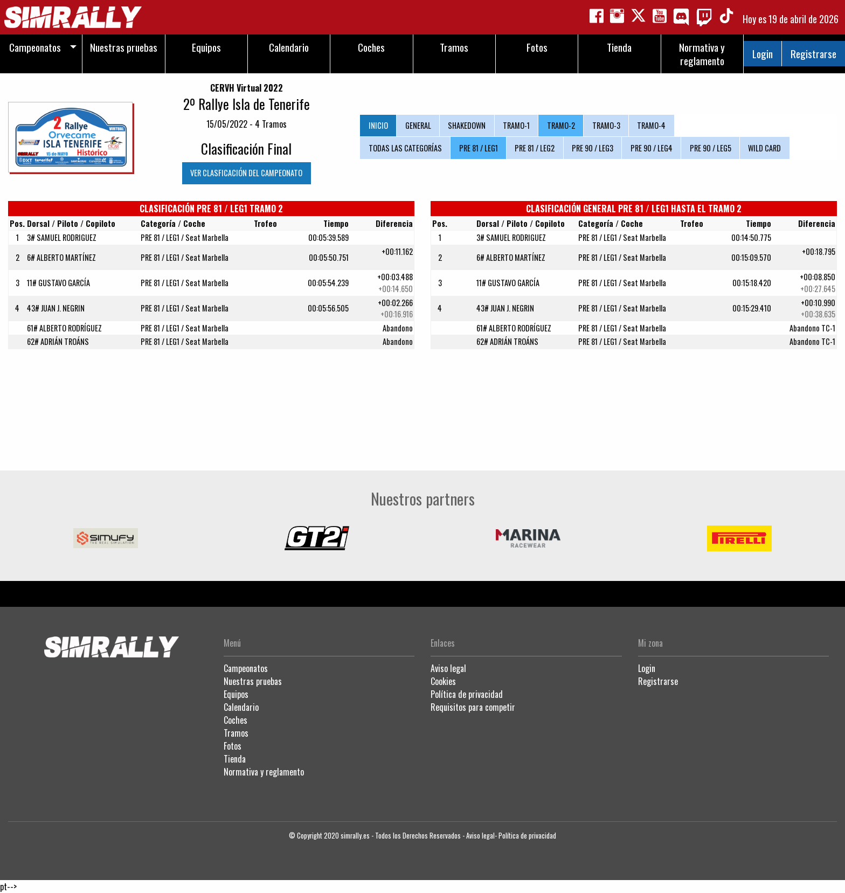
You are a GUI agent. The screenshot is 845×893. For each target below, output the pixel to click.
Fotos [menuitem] (537, 47)
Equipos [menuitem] (206, 47)
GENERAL (418, 125)
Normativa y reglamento (264, 771)
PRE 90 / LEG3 (592, 148)
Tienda (235, 758)
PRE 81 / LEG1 (478, 148)
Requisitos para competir (473, 707)
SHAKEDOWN (467, 125)
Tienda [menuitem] (619, 47)
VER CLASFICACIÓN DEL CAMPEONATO (246, 172)
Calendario (241, 707)
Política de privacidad (467, 694)
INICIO (378, 125)
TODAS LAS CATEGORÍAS (405, 148)
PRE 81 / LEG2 (535, 148)
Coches (235, 720)
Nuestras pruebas (253, 681)
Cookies (443, 681)
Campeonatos (246, 668)
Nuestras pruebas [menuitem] (123, 47)
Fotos (232, 745)
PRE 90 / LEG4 (652, 148)
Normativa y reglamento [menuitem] (702, 53)
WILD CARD (764, 148)
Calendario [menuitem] (289, 47)
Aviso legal (448, 668)
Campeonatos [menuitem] (35, 47)
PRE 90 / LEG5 (710, 148)
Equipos (236, 694)
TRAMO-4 (651, 125)
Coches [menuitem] (371, 47)
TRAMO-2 (561, 125)
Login (762, 53)
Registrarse (813, 53)
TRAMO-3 (606, 125)
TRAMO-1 (516, 125)
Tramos (236, 732)
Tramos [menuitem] (454, 47)
